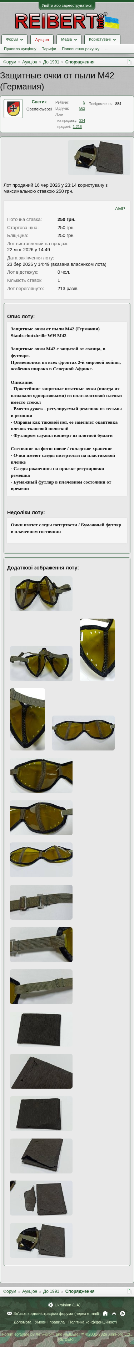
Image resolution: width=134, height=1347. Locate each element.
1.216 (77, 127)
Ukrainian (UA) (67, 1305)
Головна (105, 1313)
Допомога (22, 1322)
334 (82, 121)
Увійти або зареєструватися (67, 5)
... (106, 49)
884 (118, 104)
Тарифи (49, 49)
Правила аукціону (20, 49)
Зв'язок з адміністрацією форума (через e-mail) (56, 1313)
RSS (122, 1313)
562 (82, 108)
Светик (39, 101)
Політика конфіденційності (92, 1322)
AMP (120, 208)
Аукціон (42, 39)
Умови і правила (50, 1322)
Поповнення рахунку (80, 49)
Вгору (113, 1313)
